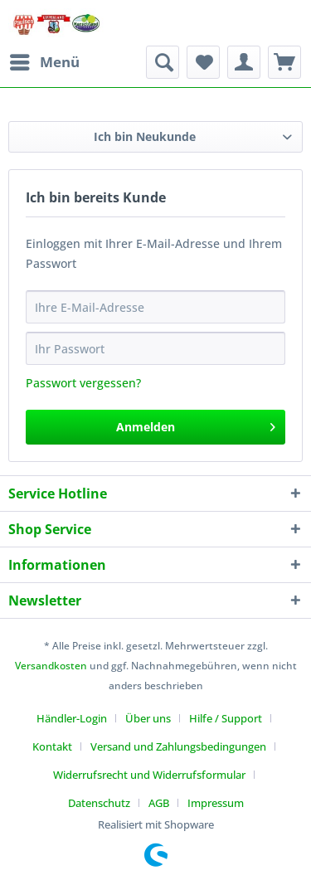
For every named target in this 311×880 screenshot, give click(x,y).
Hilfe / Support (225, 718)
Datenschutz (99, 802)
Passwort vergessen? (83, 383)
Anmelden (195, 424)
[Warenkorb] (284, 62)
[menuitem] (44, 62)
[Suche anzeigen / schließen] (162, 62)
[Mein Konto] (243, 62)
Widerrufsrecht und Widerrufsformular (149, 774)
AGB (158, 802)
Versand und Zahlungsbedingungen (178, 746)
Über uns (148, 718)
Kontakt (52, 746)
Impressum (215, 802)
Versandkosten (51, 666)
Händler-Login (71, 718)
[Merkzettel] (203, 62)
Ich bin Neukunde (145, 136)
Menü (45, 60)
